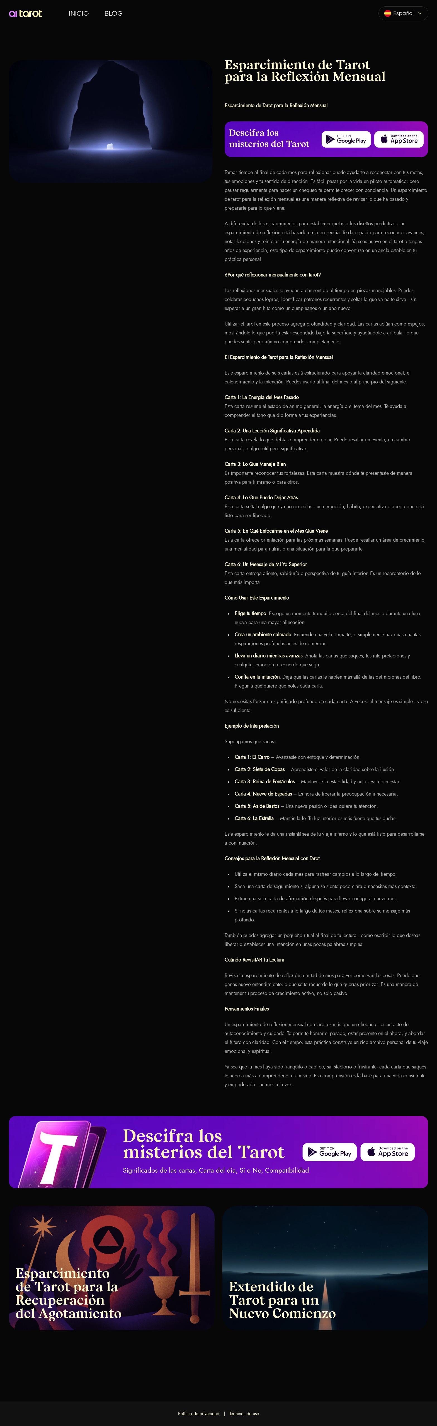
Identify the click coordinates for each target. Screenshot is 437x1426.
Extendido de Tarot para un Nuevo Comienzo (282, 1301)
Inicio (79, 13)
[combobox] (403, 13)
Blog (114, 13)
